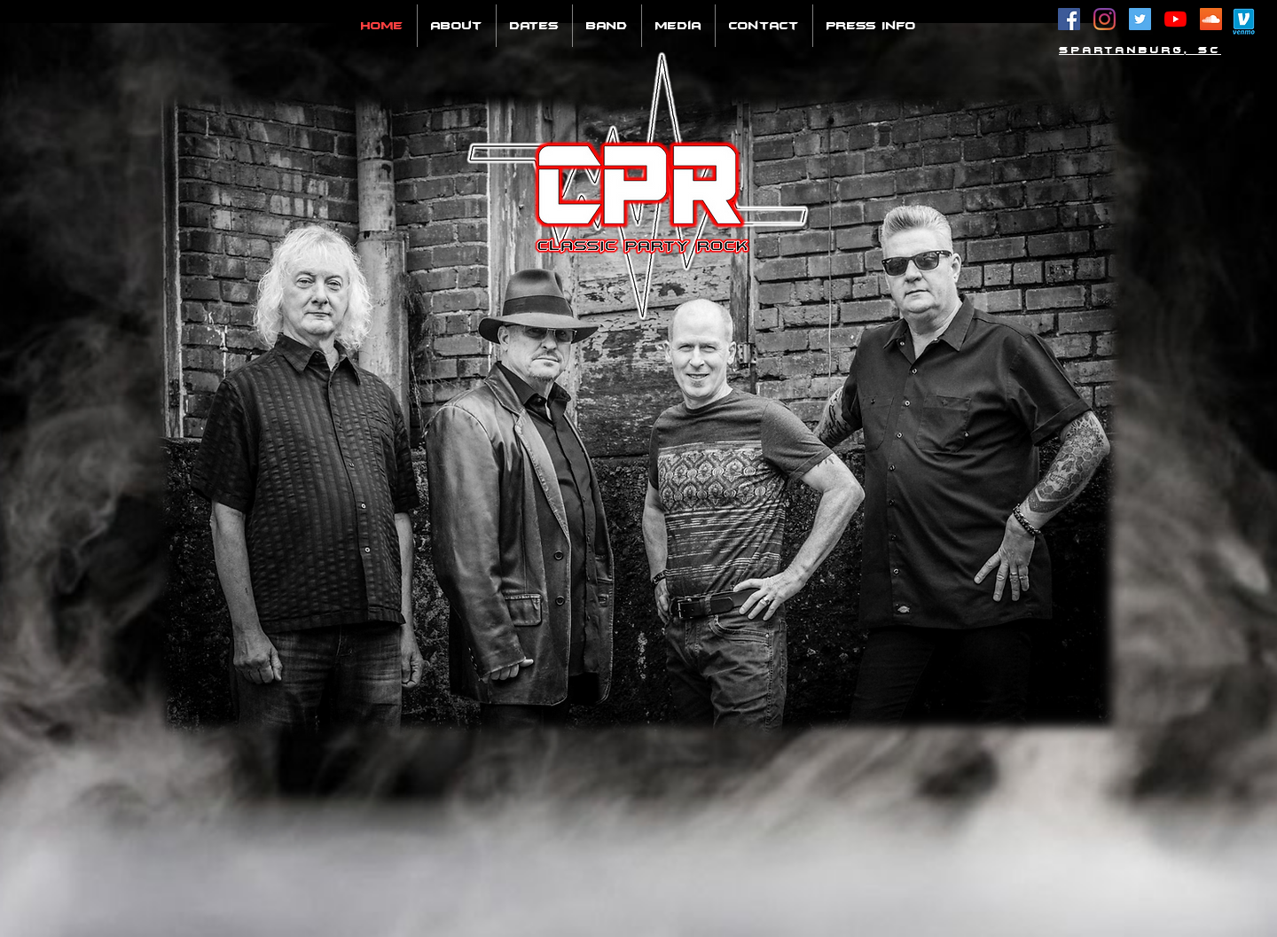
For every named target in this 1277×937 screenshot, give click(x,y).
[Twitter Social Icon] (1140, 19)
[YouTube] (1175, 19)
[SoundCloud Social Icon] (1211, 19)
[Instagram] (1104, 19)
